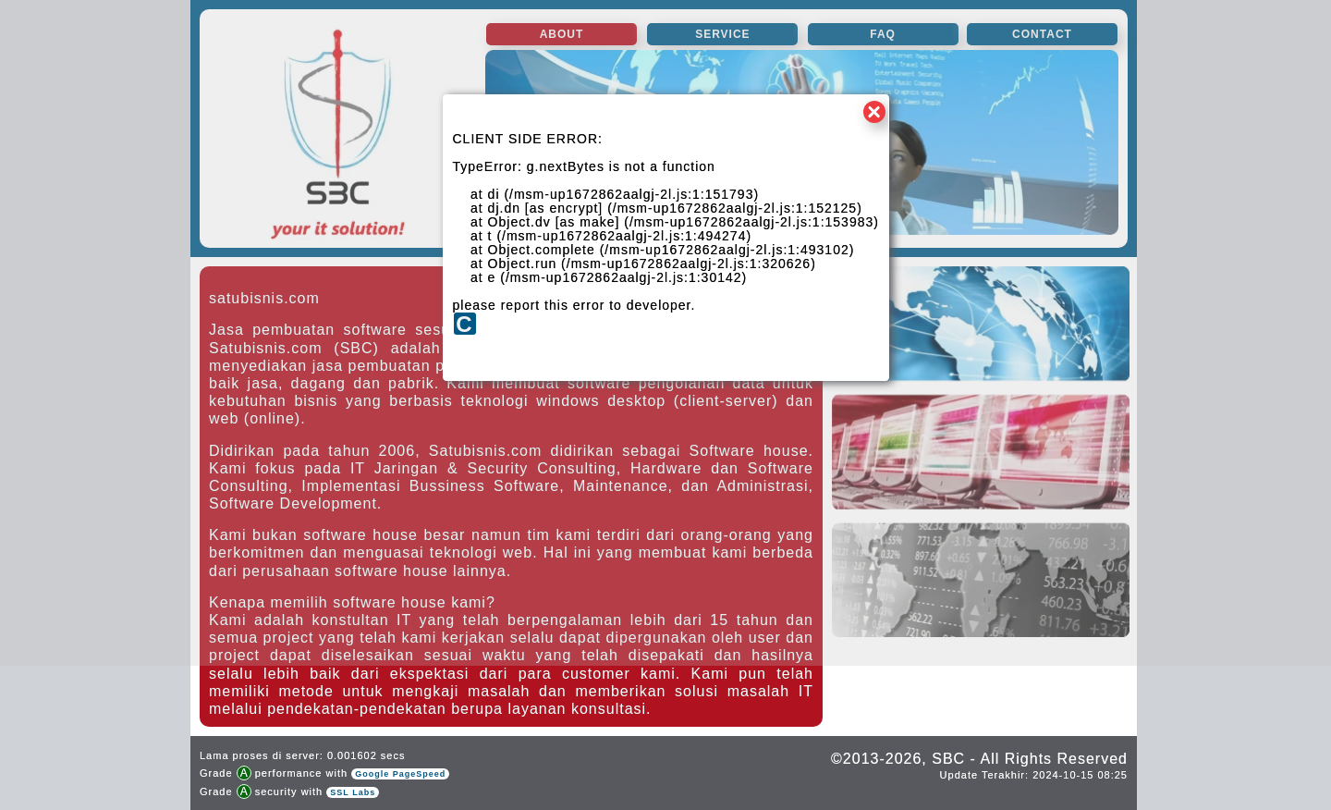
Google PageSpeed (400, 774)
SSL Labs (352, 792)
